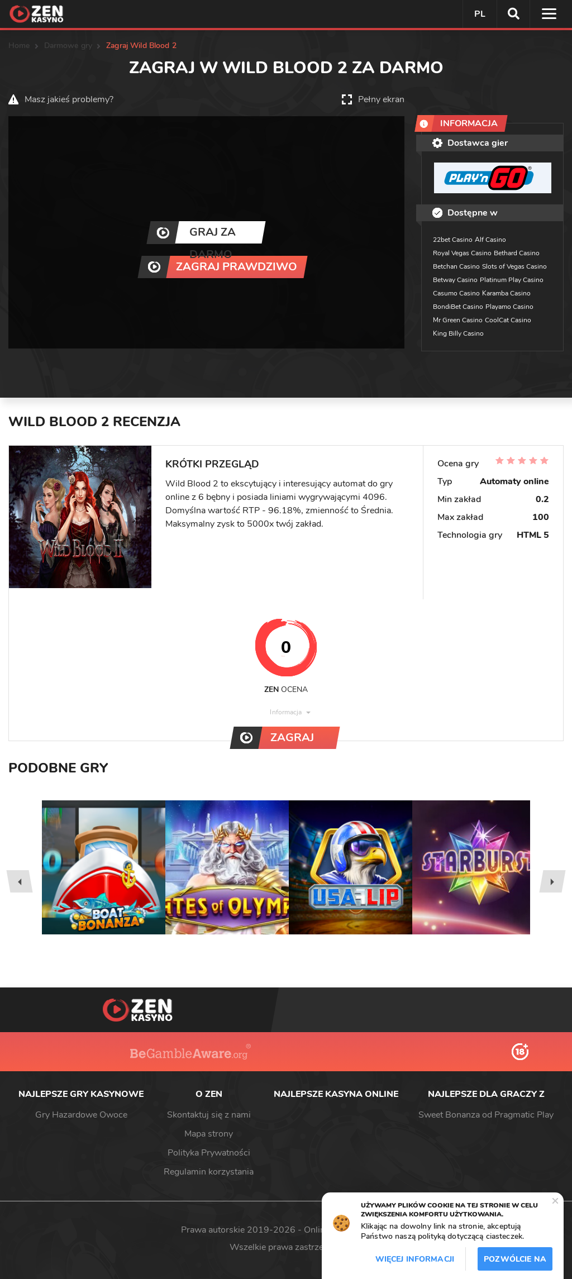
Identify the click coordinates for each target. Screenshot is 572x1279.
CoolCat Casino (508, 320)
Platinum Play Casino (512, 279)
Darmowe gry (68, 45)
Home (19, 45)
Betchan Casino (456, 266)
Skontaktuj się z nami (209, 1115)
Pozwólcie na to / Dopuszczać (515, 1262)
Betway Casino (455, 279)
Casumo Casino (456, 293)
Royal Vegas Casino (462, 253)
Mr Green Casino (458, 320)
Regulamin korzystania (209, 1172)
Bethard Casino (517, 253)
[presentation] (19, 881)
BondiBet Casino (458, 306)
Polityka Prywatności (209, 1153)
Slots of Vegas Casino (514, 266)
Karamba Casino (506, 293)
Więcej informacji (414, 1259)
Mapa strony (208, 1134)
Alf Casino (490, 239)
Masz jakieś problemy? (69, 99)
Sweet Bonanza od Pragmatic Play (486, 1115)
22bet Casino (453, 239)
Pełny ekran (381, 99)
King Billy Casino (458, 333)
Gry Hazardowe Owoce (81, 1115)
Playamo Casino (509, 306)
